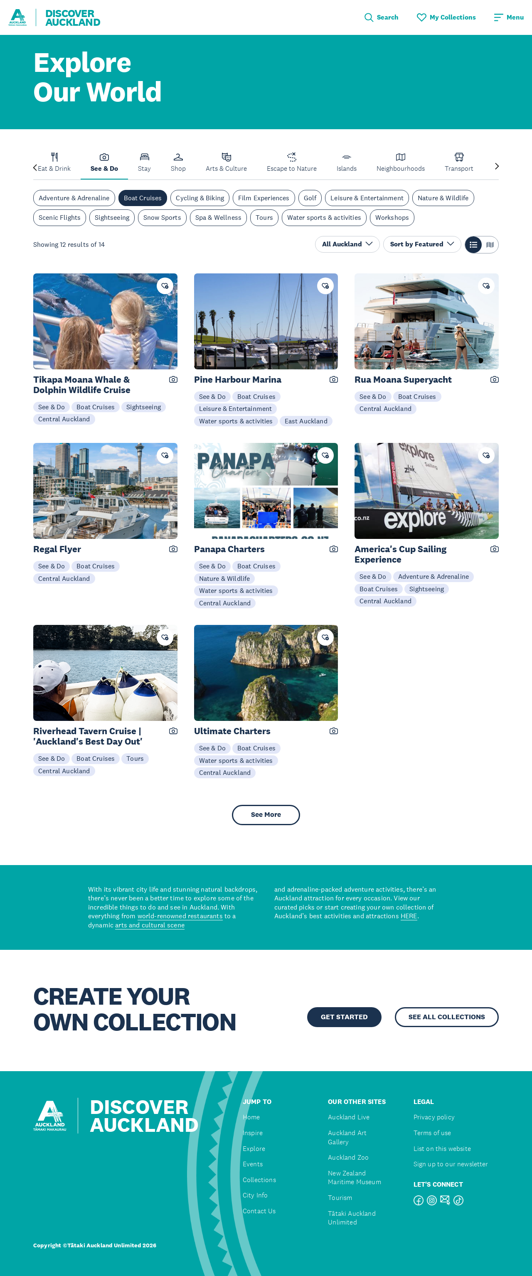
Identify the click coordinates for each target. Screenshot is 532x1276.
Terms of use (432, 1132)
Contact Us (259, 1211)
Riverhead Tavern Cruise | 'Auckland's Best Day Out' (88, 736)
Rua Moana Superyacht (403, 379)
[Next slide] (497, 167)
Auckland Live (348, 1117)
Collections (259, 1179)
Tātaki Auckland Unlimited (351, 1218)
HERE (409, 916)
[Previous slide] (35, 167)
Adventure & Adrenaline (74, 198)
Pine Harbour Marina (237, 379)
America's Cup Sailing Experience (400, 554)
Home (251, 1117)
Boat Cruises (143, 198)
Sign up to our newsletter (451, 1164)
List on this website (442, 1148)
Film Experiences (264, 198)
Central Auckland (64, 419)
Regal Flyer (57, 549)
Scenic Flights (60, 217)
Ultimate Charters (232, 731)
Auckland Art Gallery (347, 1137)
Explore (254, 1148)
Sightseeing (112, 217)
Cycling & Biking (200, 198)
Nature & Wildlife (443, 198)
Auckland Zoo (348, 1157)
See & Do (51, 407)
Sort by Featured (422, 244)
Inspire (253, 1132)
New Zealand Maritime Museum (354, 1178)
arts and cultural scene (150, 925)
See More (266, 814)
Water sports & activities (324, 217)
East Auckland (306, 421)
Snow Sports (162, 217)
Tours (264, 217)
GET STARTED (344, 1017)
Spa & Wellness (218, 217)
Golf (310, 198)
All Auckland (347, 244)
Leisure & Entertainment (367, 198)
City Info (255, 1195)
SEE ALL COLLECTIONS (447, 1017)
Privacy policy (434, 1117)
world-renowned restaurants (180, 916)
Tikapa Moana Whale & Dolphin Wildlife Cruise (82, 384)
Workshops (392, 217)
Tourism (340, 1197)
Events (253, 1164)
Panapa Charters (229, 549)
